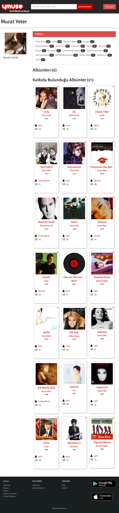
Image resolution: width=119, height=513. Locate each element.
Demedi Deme (102, 277)
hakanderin (44, 180)
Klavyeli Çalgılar (72, 41)
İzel (74, 390)
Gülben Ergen (74, 336)
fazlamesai (63, 508)
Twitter (64, 488)
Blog (63, 485)
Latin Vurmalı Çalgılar (74, 50)
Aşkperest (102, 387)
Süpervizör (63, 46)
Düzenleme (43, 41)
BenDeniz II (74, 443)
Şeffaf (46, 332)
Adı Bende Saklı (46, 387)
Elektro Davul (87, 55)
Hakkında (6, 485)
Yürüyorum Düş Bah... (102, 167)
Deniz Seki (74, 170)
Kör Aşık (74, 332)
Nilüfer (74, 281)
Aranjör (89, 41)
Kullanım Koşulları (10, 494)
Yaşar (46, 281)
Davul (57, 41)
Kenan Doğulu (102, 281)
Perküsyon (78, 46)
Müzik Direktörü (45, 46)
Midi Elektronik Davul (66, 55)
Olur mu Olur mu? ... (74, 277)
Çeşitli (101, 115)
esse (68, 125)
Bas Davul (54, 50)
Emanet (74, 387)
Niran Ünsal (74, 115)
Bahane (102, 222)
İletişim (6, 488)
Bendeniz (74, 447)
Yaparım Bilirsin (102, 442)
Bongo (41, 50)
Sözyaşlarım (74, 167)
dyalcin (97, 180)
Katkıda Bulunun (39, 488)
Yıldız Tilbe (102, 391)
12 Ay (46, 112)
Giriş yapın (109, 7)
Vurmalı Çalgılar (45, 55)
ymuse (12, 6)
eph (40, 125)
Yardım (6, 491)
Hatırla (46, 277)
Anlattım (102, 332)
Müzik (92, 46)
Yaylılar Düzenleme (97, 50)
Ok (74, 112)
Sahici (74, 222)
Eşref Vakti (46, 167)
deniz (96, 125)
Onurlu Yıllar (102, 112)
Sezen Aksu (102, 170)
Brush (40, 59)
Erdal (46, 443)
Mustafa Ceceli (46, 222)
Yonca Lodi (46, 115)
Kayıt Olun (36, 485)
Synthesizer (104, 55)
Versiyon (104, 46)
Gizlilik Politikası (9, 496)
